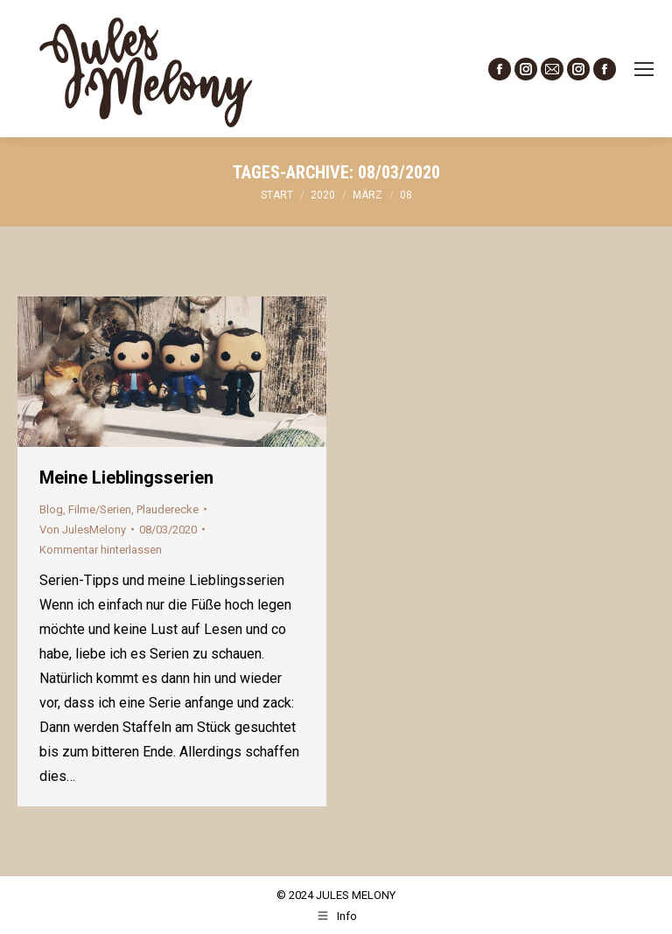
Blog (51, 509)
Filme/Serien (99, 509)
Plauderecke (167, 509)
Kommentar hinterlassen (100, 549)
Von (82, 529)
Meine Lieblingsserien (126, 477)
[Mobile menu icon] (644, 69)
